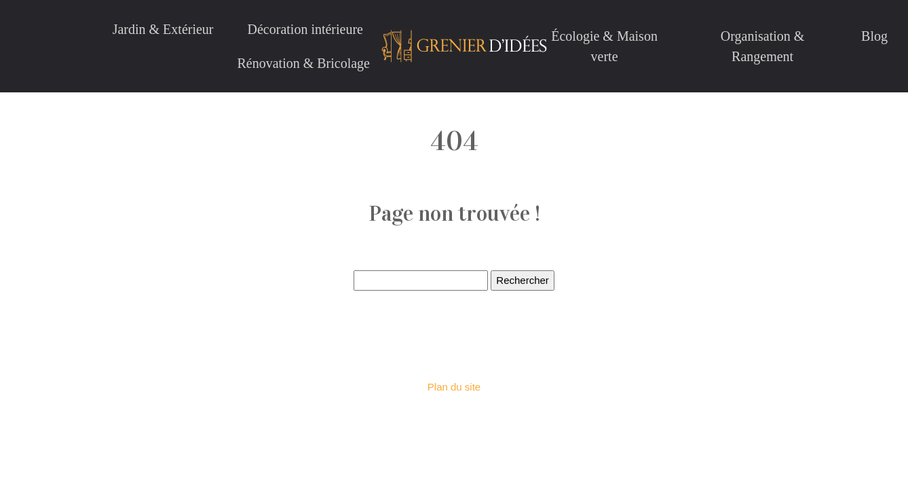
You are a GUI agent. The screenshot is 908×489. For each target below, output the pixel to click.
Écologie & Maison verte (604, 46)
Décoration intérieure (305, 29)
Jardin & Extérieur (163, 29)
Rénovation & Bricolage (303, 63)
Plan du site (454, 387)
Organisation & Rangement (763, 46)
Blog (874, 36)
